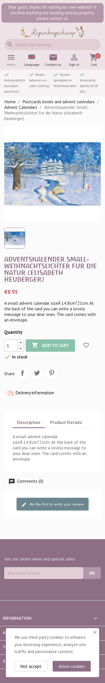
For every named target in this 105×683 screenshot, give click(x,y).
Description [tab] (28, 422)
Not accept (30, 666)
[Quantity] (11, 345)
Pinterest (51, 373)
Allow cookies (72, 666)
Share (22, 373)
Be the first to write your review (52, 505)
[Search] (52, 44)
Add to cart (50, 345)
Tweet (37, 373)
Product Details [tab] (66, 422)
